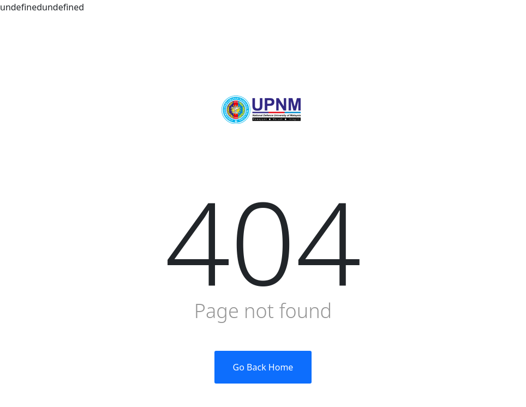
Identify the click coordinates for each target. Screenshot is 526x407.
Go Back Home (263, 367)
